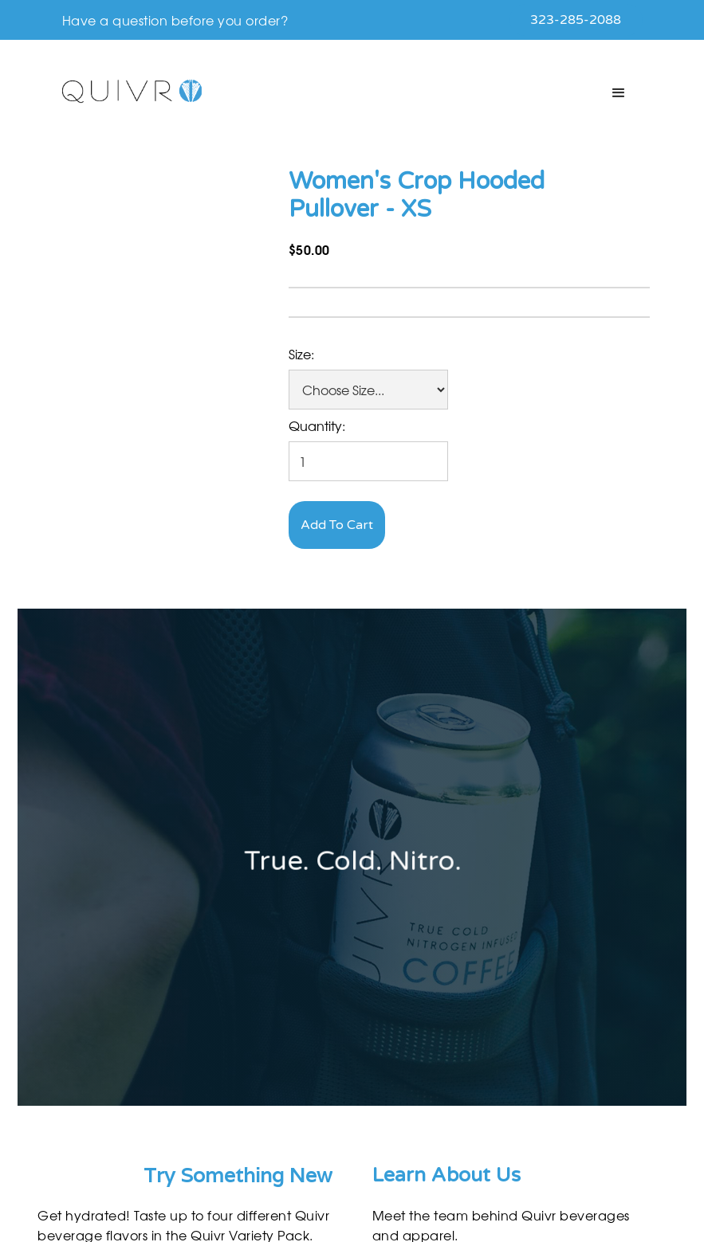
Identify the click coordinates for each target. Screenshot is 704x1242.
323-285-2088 (575, 20)
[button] (619, 93)
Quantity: (317, 425)
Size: (301, 354)
